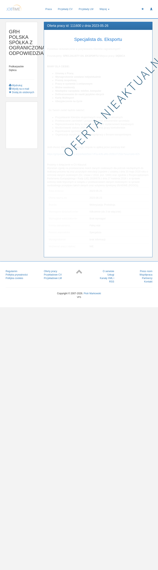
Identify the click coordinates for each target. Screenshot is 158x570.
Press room (146, 271)
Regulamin (11, 271)
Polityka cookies (14, 278)
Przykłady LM (86, 9)
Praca (48, 9)
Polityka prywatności (17, 274)
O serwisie (108, 271)
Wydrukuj (15, 85)
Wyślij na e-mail (19, 88)
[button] (151, 9)
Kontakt (148, 281)
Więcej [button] (104, 9)
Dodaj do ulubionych (21, 92)
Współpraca (145, 274)
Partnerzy (147, 278)
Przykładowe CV (53, 274)
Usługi (110, 274)
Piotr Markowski (92, 293)
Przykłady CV (65, 9)
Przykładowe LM (53, 278)
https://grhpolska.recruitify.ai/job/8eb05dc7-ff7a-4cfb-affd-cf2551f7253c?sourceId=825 (93, 154)
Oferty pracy (50, 271)
